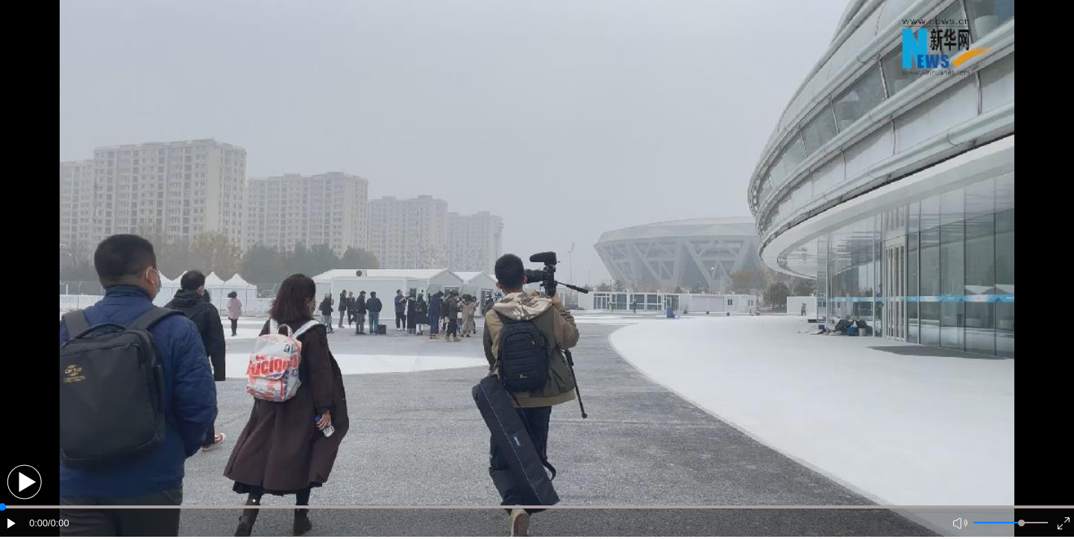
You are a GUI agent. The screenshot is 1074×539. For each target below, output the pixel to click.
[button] (24, 482)
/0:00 (58, 523)
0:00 (38, 523)
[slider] (1021, 523)
